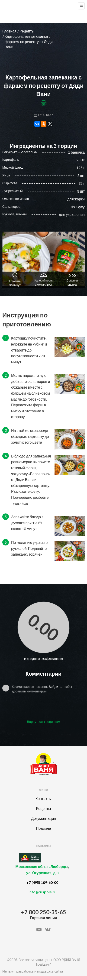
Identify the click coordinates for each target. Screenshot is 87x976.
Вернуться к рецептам (43, 722)
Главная (9, 31)
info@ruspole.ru (42, 892)
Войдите (55, 687)
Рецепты (26, 31)
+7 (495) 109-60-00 (42, 882)
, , (42, 872)
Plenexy (7, 971)
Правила (43, 828)
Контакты (43, 798)
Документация (43, 818)
